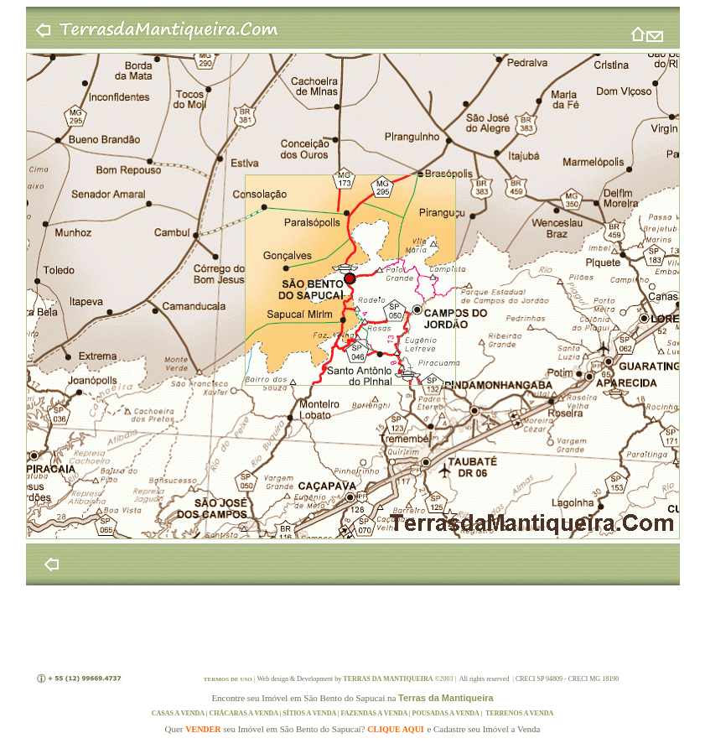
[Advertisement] (353, 627)
